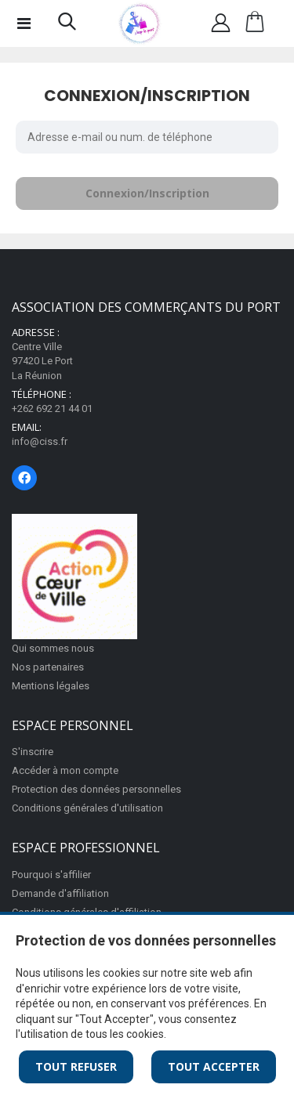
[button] (67, 25)
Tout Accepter (214, 1066)
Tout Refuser (76, 1066)
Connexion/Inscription (147, 193)
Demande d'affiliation (60, 893)
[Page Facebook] (24, 477)
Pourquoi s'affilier (51, 874)
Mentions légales (50, 686)
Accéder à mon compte (65, 770)
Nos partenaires (48, 667)
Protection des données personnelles (96, 789)
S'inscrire (32, 751)
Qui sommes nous (53, 648)
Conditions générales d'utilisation (87, 808)
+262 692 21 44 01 (52, 408)
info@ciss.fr (39, 441)
